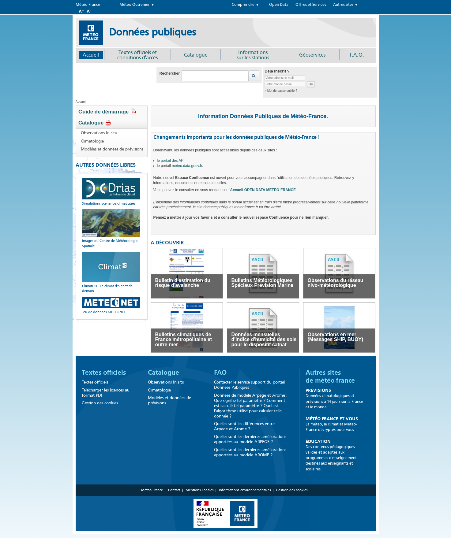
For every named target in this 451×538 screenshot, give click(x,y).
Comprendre (243, 4)
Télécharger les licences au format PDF (106, 393)
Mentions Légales (200, 490)
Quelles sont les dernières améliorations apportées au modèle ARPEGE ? (250, 439)
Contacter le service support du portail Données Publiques (249, 385)
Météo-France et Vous (332, 418)
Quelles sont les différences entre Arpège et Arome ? (244, 426)
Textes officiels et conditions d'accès (137, 55)
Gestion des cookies (100, 403)
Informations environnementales (245, 490)
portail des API (172, 160)
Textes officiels (104, 373)
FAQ (220, 373)
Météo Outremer (134, 4)
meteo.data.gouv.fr (187, 166)
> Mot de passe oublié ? (281, 90)
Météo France (88, 4)
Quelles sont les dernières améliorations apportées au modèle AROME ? (250, 452)
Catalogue (196, 55)
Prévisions (318, 390)
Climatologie (92, 141)
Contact (174, 490)
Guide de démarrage (107, 112)
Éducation (318, 441)
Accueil (91, 55)
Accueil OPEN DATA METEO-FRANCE (263, 190)
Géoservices (312, 55)
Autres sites (343, 4)
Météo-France (152, 490)
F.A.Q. (357, 55)
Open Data (278, 4)
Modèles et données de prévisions (112, 149)
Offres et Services (310, 4)
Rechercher (170, 73)
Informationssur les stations (253, 55)
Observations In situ (99, 133)
